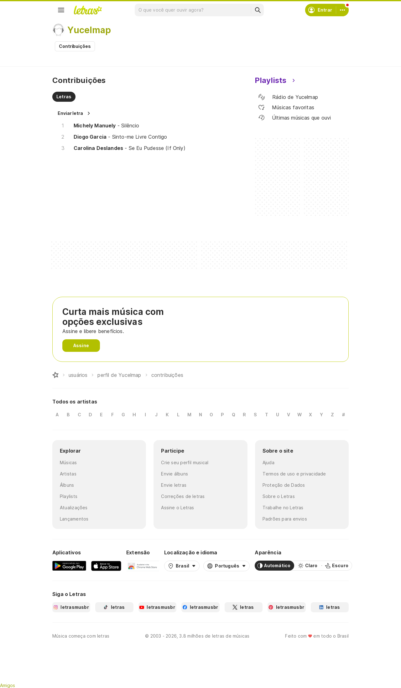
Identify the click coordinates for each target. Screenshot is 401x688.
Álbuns (67, 485)
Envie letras (173, 485)
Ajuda (268, 462)
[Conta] (342, 10)
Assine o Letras (177, 507)
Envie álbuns (174, 473)
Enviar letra (70, 113)
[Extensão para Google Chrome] (142, 566)
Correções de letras (183, 496)
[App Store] (106, 566)
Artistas (68, 473)
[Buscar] (257, 10)
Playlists (68, 496)
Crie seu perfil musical (184, 462)
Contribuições (75, 46)
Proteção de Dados (284, 485)
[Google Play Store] (69, 566)
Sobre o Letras (279, 496)
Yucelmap (89, 30)
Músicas (68, 462)
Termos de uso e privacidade (294, 473)
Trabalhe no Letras (283, 507)
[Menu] (61, 10)
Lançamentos (74, 518)
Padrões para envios (285, 518)
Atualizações (74, 507)
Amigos (7, 685)
